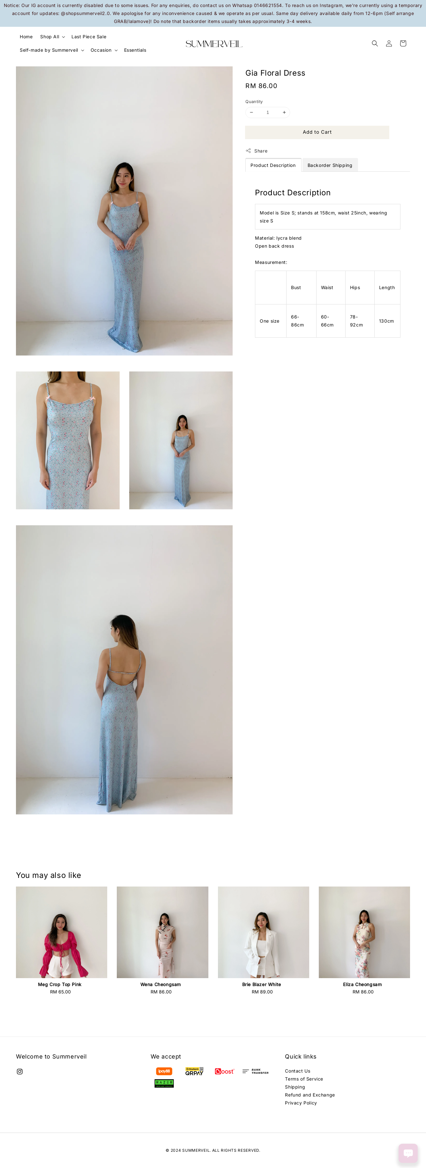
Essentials (135, 50)
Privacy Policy (301, 1102)
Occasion (101, 50)
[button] (375, 43)
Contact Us (297, 1071)
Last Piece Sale (88, 36)
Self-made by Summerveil (49, 50)
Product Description (272, 165)
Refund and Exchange (310, 1094)
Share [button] (256, 150)
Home (26, 36)
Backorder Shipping (330, 165)
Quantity (254, 101)
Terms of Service (304, 1079)
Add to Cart (317, 132)
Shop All (49, 36)
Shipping (295, 1086)
